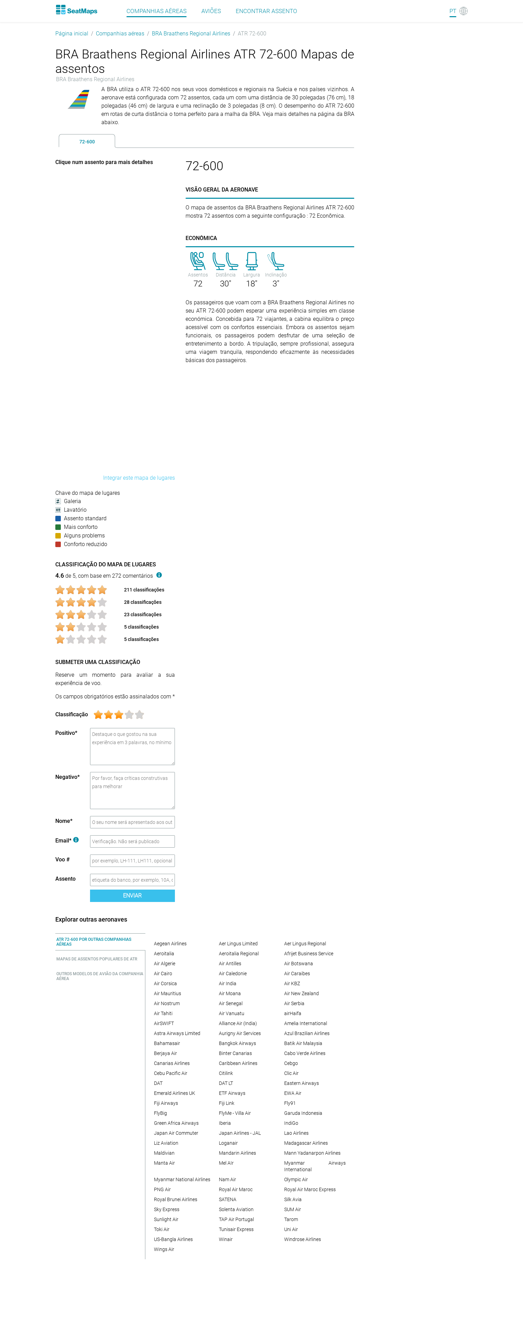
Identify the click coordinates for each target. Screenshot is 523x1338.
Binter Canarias (235, 1053)
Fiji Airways (166, 1103)
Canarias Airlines (172, 1063)
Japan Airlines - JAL (240, 1133)
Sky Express (166, 1209)
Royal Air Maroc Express (310, 1189)
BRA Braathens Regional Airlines (191, 33)
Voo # (62, 859)
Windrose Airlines (302, 1239)
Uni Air (291, 1229)
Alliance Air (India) (238, 1023)
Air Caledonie (233, 973)
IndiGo (291, 1123)
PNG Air (162, 1189)
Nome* (64, 821)
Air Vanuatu (231, 1013)
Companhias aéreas (156, 11)
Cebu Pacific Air (170, 1073)
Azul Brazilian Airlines (307, 1033)
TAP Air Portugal (236, 1219)
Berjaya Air (165, 1053)
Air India (227, 983)
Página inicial (71, 33)
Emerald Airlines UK (174, 1093)
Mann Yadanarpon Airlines (312, 1153)
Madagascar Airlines (306, 1143)
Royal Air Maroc (236, 1189)
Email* (67, 840)
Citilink (226, 1073)
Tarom (291, 1219)
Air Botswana (298, 963)
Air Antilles (230, 963)
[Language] (458, 11)
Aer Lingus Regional (305, 943)
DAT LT (226, 1083)
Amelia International (305, 1023)
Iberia (225, 1123)
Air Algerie (164, 963)
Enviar (132, 895)
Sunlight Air (166, 1219)
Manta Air (164, 1163)
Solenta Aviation (236, 1209)
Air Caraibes (297, 973)
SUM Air (292, 1209)
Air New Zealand (301, 993)
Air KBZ (292, 983)
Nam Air (227, 1179)
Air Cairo (163, 973)
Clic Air (291, 1073)
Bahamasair (167, 1043)
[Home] (76, 10)
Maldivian (164, 1153)
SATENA (227, 1199)
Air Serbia (294, 1003)
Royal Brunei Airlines (175, 1199)
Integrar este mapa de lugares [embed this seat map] (139, 478)
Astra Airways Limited (177, 1033)
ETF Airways (232, 1093)
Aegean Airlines (170, 943)
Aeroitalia (164, 953)
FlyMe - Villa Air (235, 1113)
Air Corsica (165, 983)
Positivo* (66, 733)
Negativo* (67, 777)
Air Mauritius (167, 993)
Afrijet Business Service (308, 953)
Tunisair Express (236, 1229)
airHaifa (292, 1013)
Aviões (211, 11)
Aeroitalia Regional (239, 953)
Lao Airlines (296, 1133)
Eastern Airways (301, 1083)
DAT (158, 1083)
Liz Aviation (166, 1143)
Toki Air (161, 1229)
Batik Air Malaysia (303, 1043)
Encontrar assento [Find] (266, 11)
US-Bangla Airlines (173, 1239)
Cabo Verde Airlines (304, 1053)
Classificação (71, 714)
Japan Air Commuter (176, 1133)
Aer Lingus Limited (238, 943)
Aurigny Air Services (240, 1033)
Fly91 (290, 1103)
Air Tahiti (163, 1013)
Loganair (228, 1143)
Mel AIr (226, 1163)
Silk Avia (293, 1199)
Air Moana (230, 993)
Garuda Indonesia (303, 1113)
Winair (226, 1239)
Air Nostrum (167, 1003)
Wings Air (164, 1249)
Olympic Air (296, 1179)
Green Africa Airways (176, 1123)
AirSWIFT (164, 1023)
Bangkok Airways (237, 1043)
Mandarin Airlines (237, 1153)
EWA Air (292, 1093)
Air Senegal (231, 1003)
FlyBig (160, 1113)
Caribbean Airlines (238, 1063)
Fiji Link (226, 1103)
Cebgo (291, 1063)
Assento (65, 878)
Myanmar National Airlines (182, 1179)
